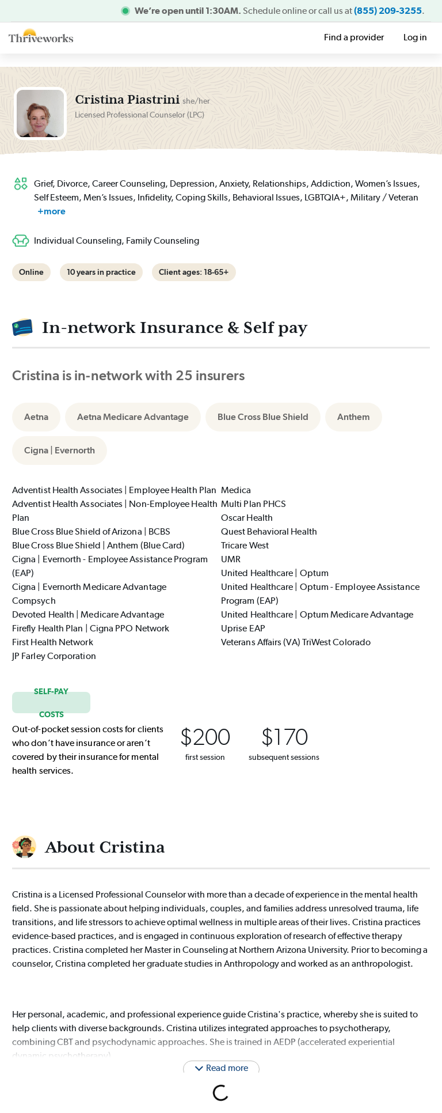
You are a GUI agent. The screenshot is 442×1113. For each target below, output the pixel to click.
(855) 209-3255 (388, 10)
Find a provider (354, 37)
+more (51, 211)
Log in (415, 37)
